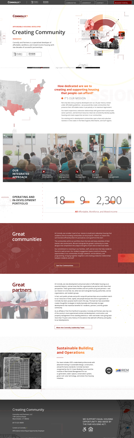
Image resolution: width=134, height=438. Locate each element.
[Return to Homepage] (14, 2)
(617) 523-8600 (18, 423)
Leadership (86, 3)
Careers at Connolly (20, 428)
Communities (71, 3)
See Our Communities (64, 265)
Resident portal (121, 3)
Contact (100, 3)
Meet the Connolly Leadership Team (70, 327)
